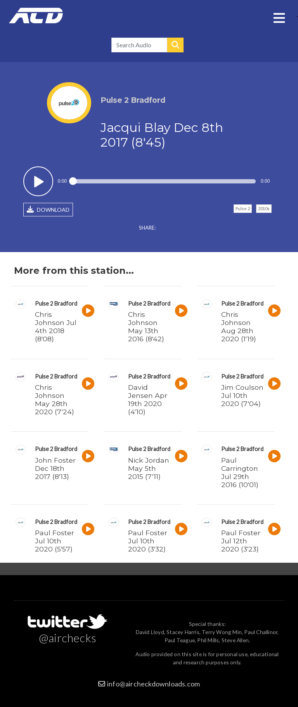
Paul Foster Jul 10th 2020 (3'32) (147, 541)
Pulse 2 (243, 208)
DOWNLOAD (48, 209)
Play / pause (38, 181)
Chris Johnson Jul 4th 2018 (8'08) (55, 326)
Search (175, 45)
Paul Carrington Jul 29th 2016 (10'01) (239, 472)
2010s (264, 208)
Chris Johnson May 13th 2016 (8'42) (146, 326)
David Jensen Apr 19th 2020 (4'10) (147, 399)
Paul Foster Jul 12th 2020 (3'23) (240, 541)
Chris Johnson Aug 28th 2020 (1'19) (238, 326)
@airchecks (67, 638)
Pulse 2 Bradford (56, 303)
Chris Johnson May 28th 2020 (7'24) (54, 399)
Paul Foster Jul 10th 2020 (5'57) (54, 541)
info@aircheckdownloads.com (153, 683)
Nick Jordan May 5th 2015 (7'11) (148, 468)
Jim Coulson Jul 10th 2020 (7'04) (242, 395)
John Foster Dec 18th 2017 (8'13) (55, 468)
